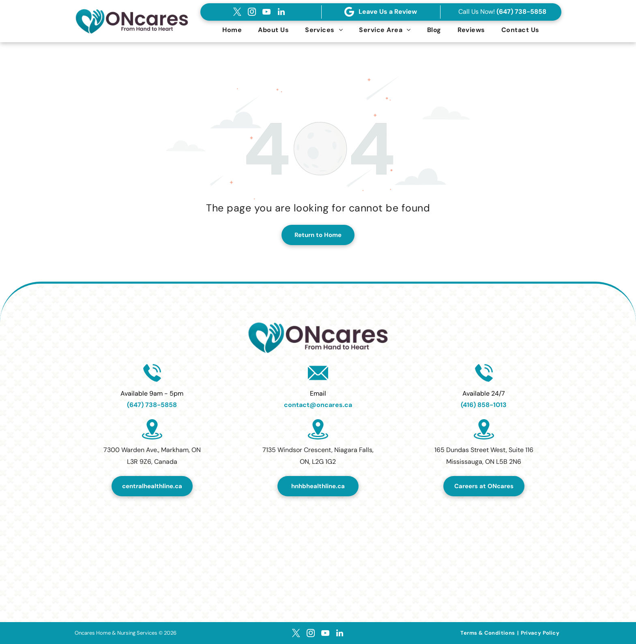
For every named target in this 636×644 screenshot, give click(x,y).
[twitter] (237, 12)
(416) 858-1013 (484, 405)
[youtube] (266, 12)
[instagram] (252, 12)
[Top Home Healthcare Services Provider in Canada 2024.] (318, 545)
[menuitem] (232, 30)
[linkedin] (281, 12)
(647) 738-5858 (521, 11)
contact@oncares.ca (318, 405)
